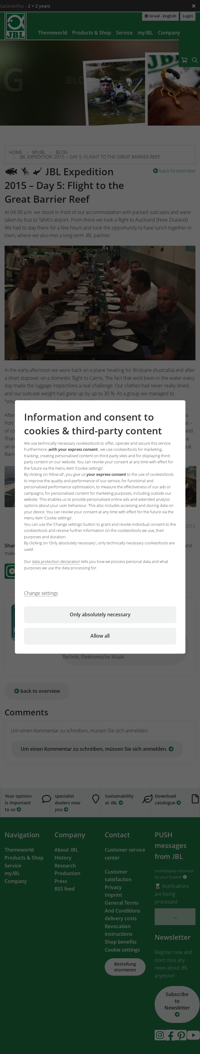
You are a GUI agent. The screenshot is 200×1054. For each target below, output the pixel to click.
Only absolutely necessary (100, 614)
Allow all (100, 636)
